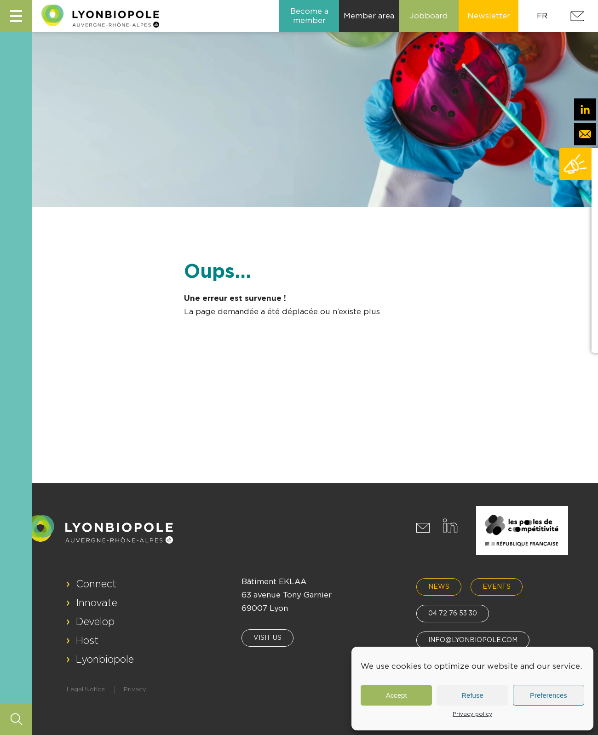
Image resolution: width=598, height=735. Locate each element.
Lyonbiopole (105, 660)
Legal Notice (86, 690)
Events (497, 587)
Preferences (548, 695)
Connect (96, 584)
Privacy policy (472, 714)
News (438, 587)
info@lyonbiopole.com (473, 640)
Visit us (267, 638)
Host (87, 641)
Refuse (472, 695)
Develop (95, 622)
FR (542, 16)
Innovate (96, 603)
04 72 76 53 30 (452, 613)
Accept (396, 695)
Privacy (135, 690)
